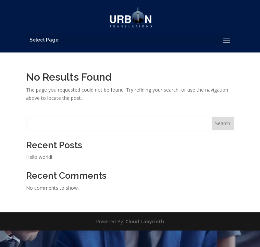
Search (222, 123)
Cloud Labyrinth (144, 221)
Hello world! (39, 157)
